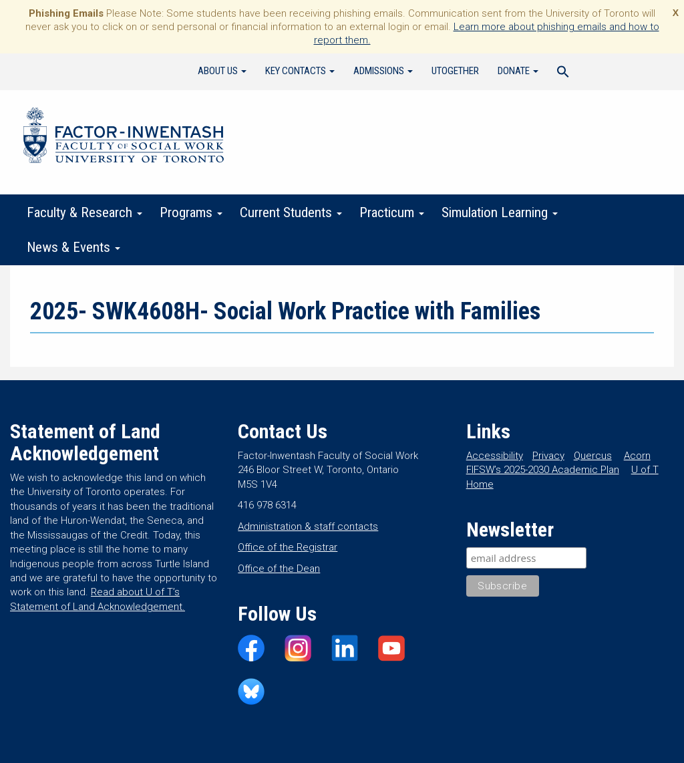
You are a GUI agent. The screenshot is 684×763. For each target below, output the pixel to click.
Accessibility (494, 456)
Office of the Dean (279, 569)
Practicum (391, 212)
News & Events (73, 247)
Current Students (291, 212)
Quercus (593, 456)
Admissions (383, 71)
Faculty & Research (84, 212)
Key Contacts (300, 71)
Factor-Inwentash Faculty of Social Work (123, 138)
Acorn (637, 456)
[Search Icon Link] (563, 73)
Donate (518, 71)
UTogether (455, 71)
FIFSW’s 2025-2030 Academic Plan (542, 470)
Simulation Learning (500, 212)
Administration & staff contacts (308, 526)
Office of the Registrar (287, 547)
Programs (191, 212)
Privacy (548, 456)
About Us (222, 71)
